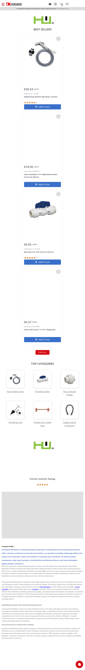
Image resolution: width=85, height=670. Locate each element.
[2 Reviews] (30, 258)
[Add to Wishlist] (58, 38)
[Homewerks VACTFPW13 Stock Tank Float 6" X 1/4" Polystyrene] (42, 287)
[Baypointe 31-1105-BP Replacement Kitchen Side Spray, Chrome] (42, 54)
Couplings (35, 589)
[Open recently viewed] (50, 4)
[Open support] (79, 664)
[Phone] (67, 4)
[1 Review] (30, 102)
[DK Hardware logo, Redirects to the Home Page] (14, 4)
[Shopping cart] (61, 4)
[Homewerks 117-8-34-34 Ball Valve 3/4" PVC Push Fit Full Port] (42, 209)
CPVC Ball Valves (45, 587)
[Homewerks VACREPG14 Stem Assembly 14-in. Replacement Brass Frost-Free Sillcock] (42, 131)
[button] (3, 4)
